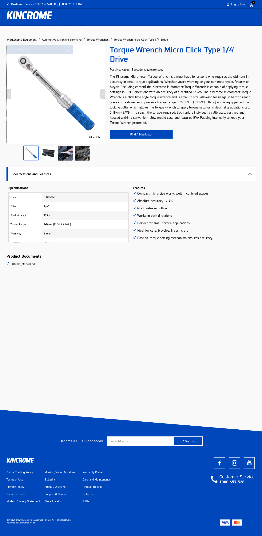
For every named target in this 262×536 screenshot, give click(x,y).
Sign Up (189, 441)
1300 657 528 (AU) (46, 4)
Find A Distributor (141, 134)
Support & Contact (56, 494)
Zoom (97, 137)
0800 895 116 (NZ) (72, 4)
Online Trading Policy (19, 472)
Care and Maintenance (97, 479)
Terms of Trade (16, 494)
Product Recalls (92, 486)
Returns (88, 494)
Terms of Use (14, 479)
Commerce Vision (26, 522)
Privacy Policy (15, 486)
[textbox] (216, 18)
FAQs (86, 501)
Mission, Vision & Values (60, 472)
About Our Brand (55, 486)
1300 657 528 (231, 482)
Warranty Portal (93, 472)
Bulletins (50, 479)
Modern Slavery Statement (23, 501)
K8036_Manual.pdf (23, 264)
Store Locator (53, 501)
